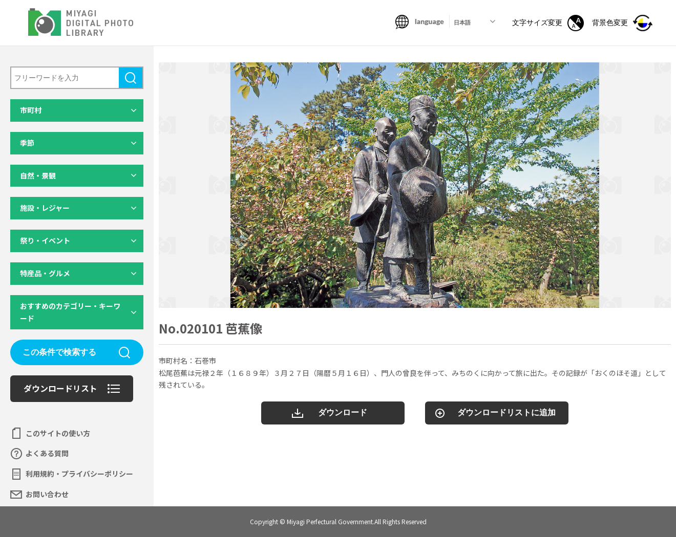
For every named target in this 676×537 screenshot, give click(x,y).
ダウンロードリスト (60, 388)
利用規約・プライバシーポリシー (79, 473)
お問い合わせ (47, 494)
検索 (130, 78)
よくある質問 (47, 453)
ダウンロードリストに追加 (506, 412)
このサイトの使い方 (58, 433)
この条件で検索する (59, 352)
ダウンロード (342, 412)
